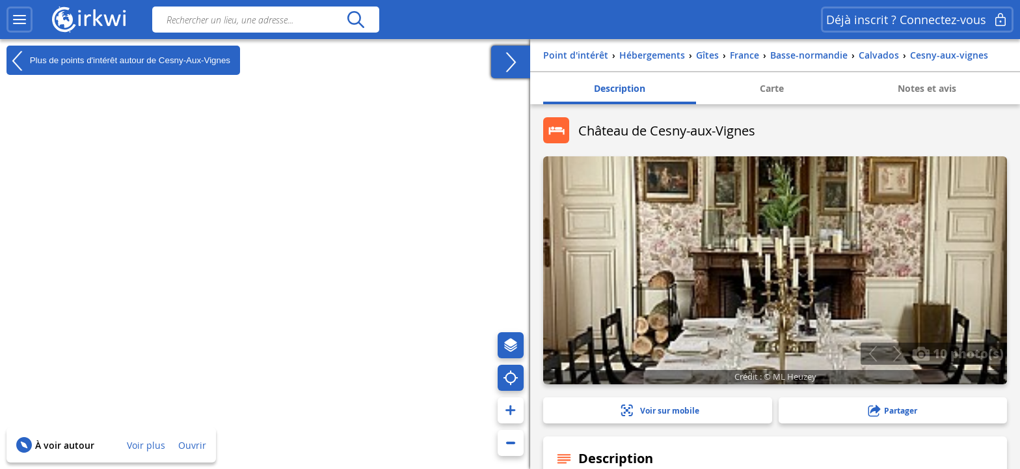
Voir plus (146, 445)
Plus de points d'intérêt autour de (118, 60)
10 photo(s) (958, 353)
